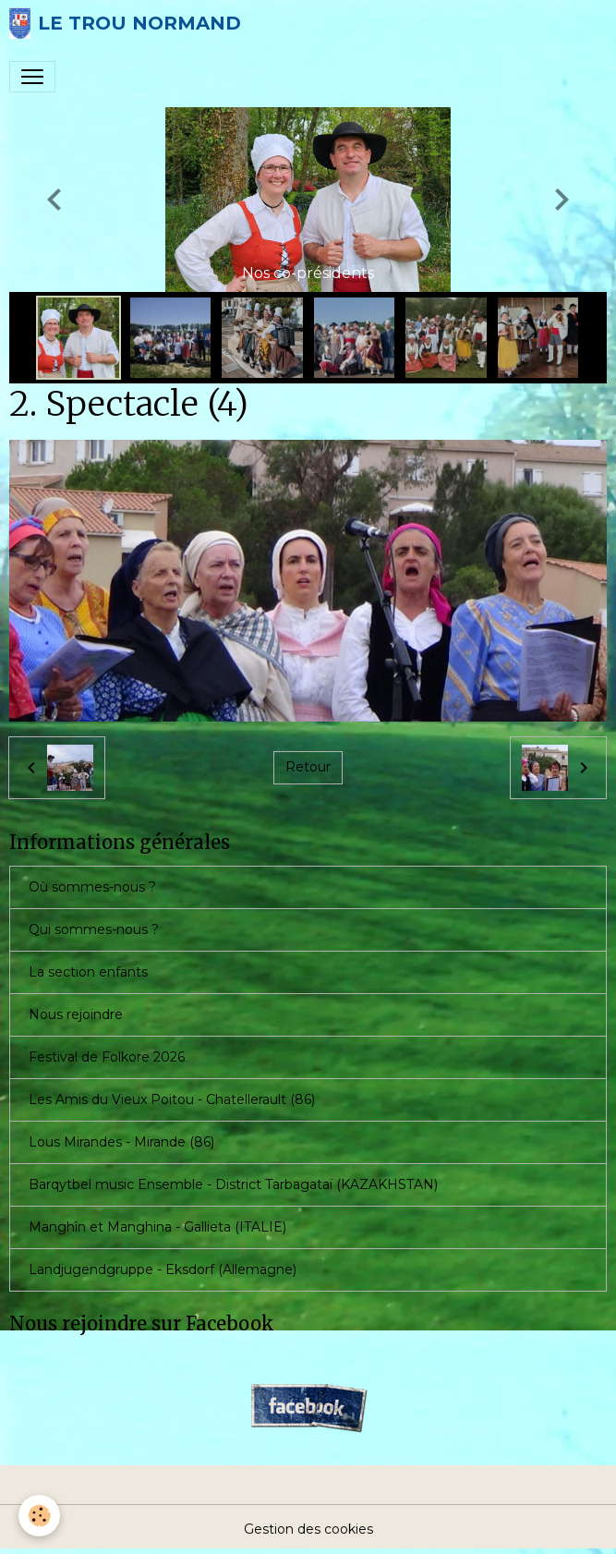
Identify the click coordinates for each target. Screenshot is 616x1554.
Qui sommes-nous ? (94, 929)
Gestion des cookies (308, 1529)
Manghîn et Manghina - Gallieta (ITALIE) (157, 1227)
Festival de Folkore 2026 (107, 1057)
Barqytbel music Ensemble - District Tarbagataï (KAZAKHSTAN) (233, 1184)
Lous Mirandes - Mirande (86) (121, 1142)
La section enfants (88, 972)
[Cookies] (39, 1515)
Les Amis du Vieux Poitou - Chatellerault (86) (172, 1099)
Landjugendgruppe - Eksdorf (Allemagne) (162, 1269)
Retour (308, 767)
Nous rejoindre (76, 1014)
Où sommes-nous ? (92, 887)
